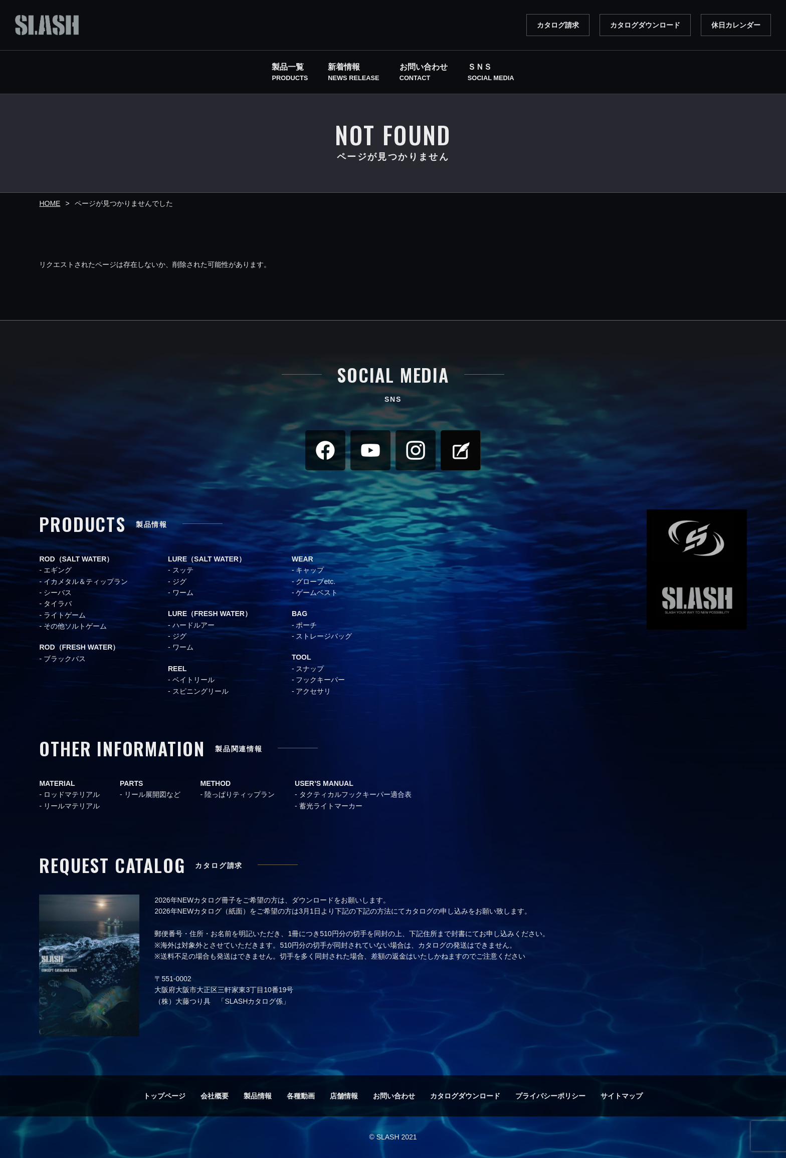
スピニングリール (200, 691)
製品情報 (258, 1096)
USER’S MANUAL (324, 783)
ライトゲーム (65, 615)
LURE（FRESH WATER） (210, 614)
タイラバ (58, 604)
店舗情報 (344, 1096)
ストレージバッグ (324, 636)
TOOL (301, 657)
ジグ (179, 581)
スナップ (310, 669)
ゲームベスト (317, 593)
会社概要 (215, 1096)
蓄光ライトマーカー (330, 806)
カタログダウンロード (645, 25)
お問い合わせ (394, 1096)
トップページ (164, 1096)
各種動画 (301, 1096)
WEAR (302, 559)
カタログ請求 (558, 25)
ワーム (182, 593)
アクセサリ (313, 691)
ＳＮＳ (491, 73)
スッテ (182, 570)
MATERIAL (57, 783)
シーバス (58, 593)
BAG (299, 614)
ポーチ (306, 625)
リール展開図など (152, 794)
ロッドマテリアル (72, 794)
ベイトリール (193, 680)
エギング (58, 570)
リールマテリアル (72, 806)
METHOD (216, 783)
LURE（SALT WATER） (207, 559)
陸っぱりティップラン (240, 794)
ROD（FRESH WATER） (79, 647)
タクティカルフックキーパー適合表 (355, 794)
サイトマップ (622, 1096)
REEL (177, 669)
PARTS (131, 783)
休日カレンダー (735, 25)
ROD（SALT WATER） (76, 559)
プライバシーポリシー (550, 1096)
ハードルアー (193, 625)
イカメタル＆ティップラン (86, 581)
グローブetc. (315, 581)
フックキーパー (320, 680)
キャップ (310, 570)
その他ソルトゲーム (75, 626)
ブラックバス (65, 659)
